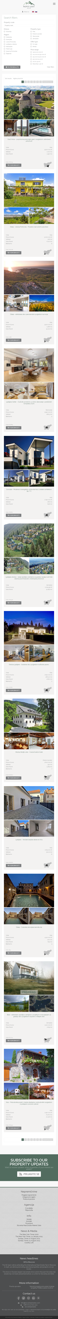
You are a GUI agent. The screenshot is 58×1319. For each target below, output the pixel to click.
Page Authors (26, 1317)
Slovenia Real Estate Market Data (29, 1225)
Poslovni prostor (29, 1199)
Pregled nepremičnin (29, 1195)
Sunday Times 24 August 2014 (29, 1241)
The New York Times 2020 (29, 1234)
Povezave (29, 1223)
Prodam (37, 1317)
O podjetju (29, 1208)
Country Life (29, 1243)
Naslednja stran (47, 82)
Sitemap (32, 1317)
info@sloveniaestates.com (30, 1303)
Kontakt (29, 1221)
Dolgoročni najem (29, 1197)
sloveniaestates (30, 1307)
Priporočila (29, 1210)
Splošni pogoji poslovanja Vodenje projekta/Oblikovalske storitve (42, 1287)
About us (25, 11)
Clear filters (50, 67)
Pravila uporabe (15, 1286)
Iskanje (29, 1219)
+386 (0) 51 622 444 (30, 1305)
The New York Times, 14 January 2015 (29, 1236)
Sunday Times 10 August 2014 (29, 1238)
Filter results (12, 67)
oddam (43, 1317)
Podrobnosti (14, 165)
